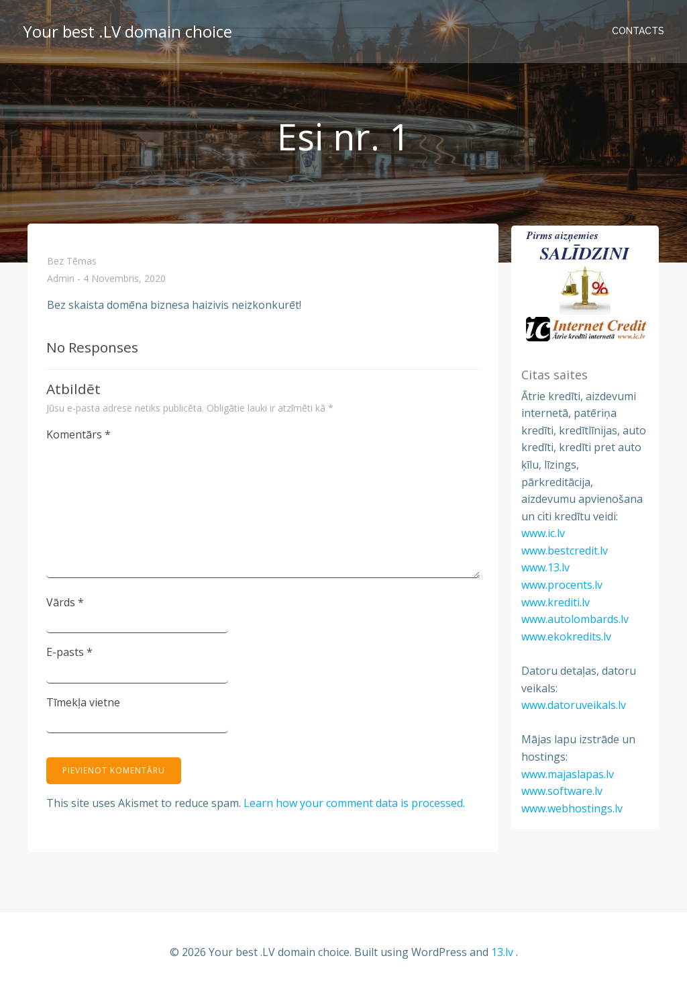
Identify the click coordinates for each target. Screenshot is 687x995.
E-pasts (70, 654)
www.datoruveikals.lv (572, 707)
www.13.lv (544, 570)
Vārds (66, 604)
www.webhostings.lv (570, 810)
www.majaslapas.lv (566, 776)
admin (60, 282)
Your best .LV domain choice (126, 30)
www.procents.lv (560, 586)
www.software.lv (560, 793)
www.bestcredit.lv (563, 552)
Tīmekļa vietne (84, 704)
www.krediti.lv (554, 604)
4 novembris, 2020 (124, 282)
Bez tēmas (72, 264)
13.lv (502, 954)
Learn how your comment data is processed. (355, 805)
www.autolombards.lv (573, 621)
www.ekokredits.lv (565, 638)
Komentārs (79, 436)
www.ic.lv (542, 535)
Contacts (639, 30)
